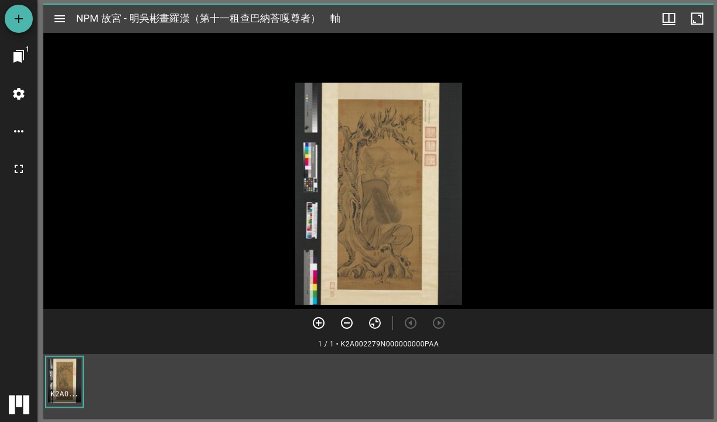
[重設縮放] (375, 323)
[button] (64, 382)
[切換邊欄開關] (60, 19)
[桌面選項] (19, 131)
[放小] (347, 323)
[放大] (319, 323)
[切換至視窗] (19, 56)
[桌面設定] (19, 94)
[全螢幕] (19, 169)
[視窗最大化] (697, 19)
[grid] (378, 386)
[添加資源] (19, 19)
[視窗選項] (669, 19)
